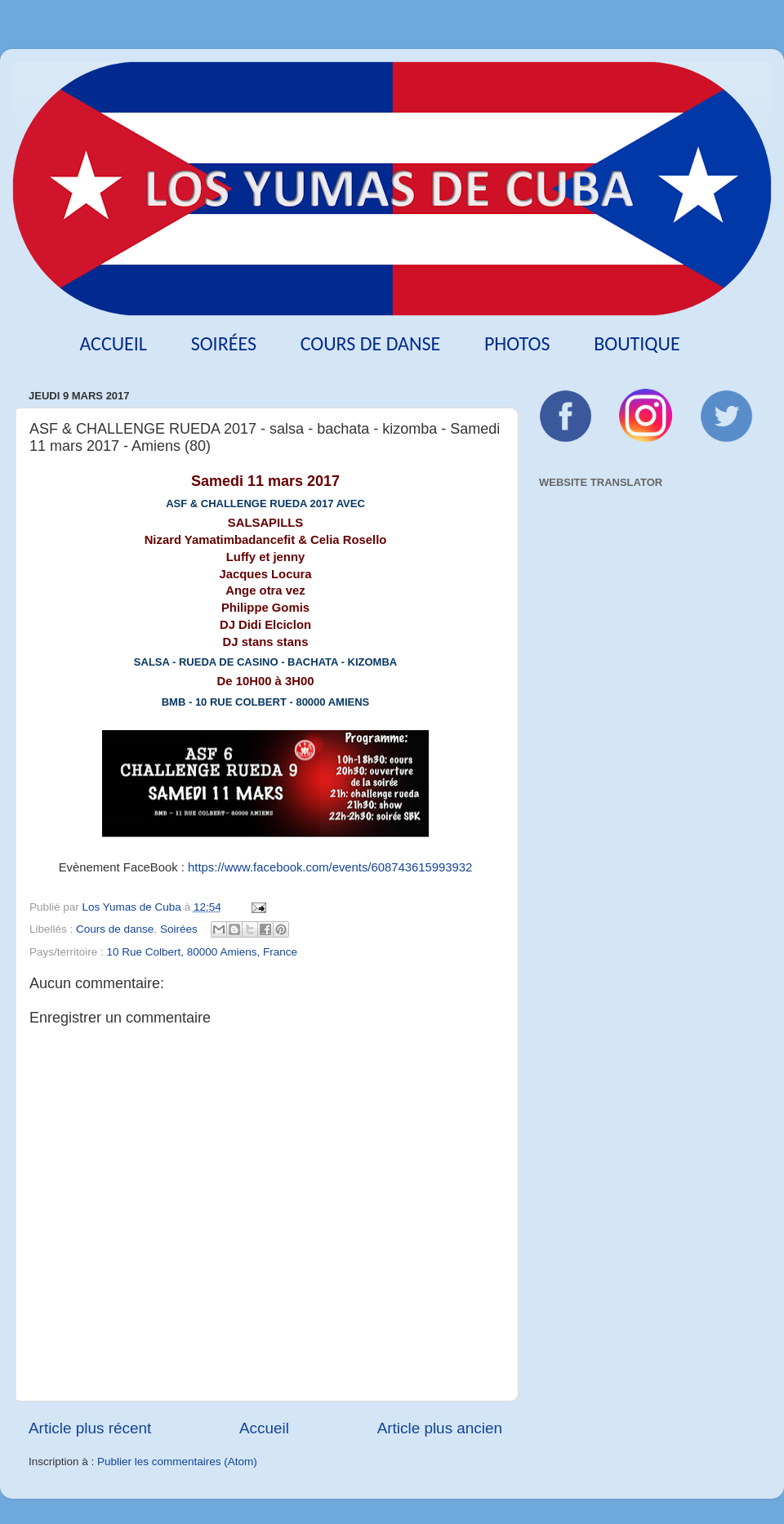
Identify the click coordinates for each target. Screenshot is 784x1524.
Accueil (113, 343)
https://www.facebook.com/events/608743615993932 (330, 867)
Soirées (223, 343)
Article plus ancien (439, 1428)
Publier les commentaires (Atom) (177, 1461)
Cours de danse (371, 343)
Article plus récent (90, 1428)
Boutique (636, 343)
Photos (517, 343)
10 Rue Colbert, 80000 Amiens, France (202, 952)
